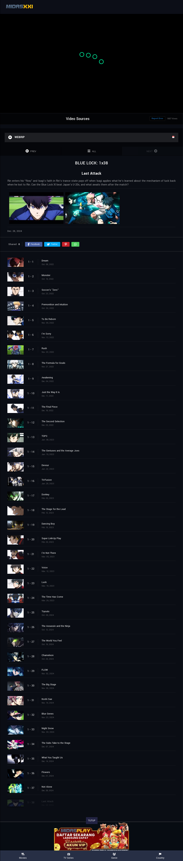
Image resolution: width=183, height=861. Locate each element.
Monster (46, 275)
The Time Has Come (52, 596)
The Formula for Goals (53, 363)
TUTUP (91, 820)
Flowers (46, 772)
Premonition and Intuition (55, 304)
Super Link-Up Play (51, 538)
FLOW (45, 670)
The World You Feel (52, 640)
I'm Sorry (46, 333)
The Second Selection (53, 421)
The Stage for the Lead (54, 509)
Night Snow (48, 728)
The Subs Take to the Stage (56, 743)
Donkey (45, 494)
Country (160, 856)
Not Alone (47, 786)
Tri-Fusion (47, 480)
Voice (45, 567)
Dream (45, 260)
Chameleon (48, 655)
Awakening (47, 377)
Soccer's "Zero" (50, 290)
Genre (114, 856)
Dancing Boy (48, 523)
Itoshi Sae (47, 699)
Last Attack (47, 801)
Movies (23, 856)
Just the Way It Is (51, 392)
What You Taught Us (52, 757)
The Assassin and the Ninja (56, 626)
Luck (44, 582)
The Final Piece (50, 406)
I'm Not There (49, 553)
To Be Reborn (49, 319)
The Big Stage (49, 684)
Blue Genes (48, 713)
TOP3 (44, 436)
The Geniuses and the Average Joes (60, 450)
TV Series (69, 856)
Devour (45, 465)
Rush (44, 348)
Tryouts (45, 611)
